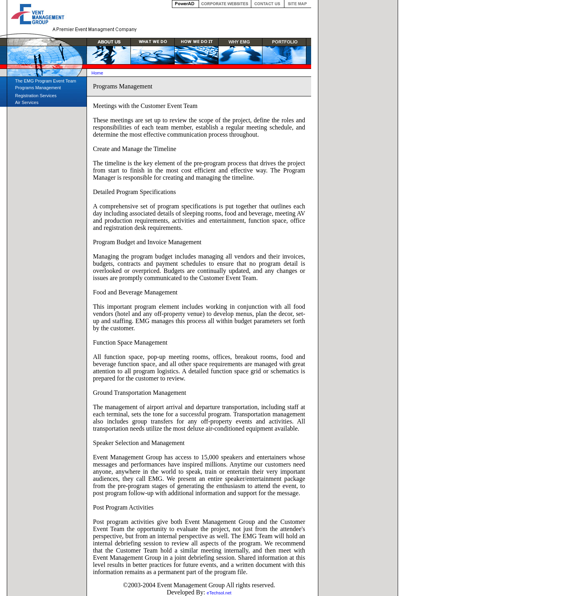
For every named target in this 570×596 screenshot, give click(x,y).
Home (97, 73)
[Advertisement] (47, 233)
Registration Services (36, 95)
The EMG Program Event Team (45, 80)
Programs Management (38, 87)
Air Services (27, 102)
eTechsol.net (219, 592)
